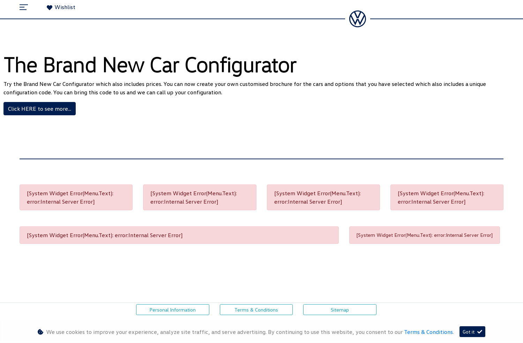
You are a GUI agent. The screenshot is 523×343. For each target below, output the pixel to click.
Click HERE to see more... (39, 108)
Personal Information (172, 310)
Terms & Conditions (256, 310)
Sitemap (340, 310)
